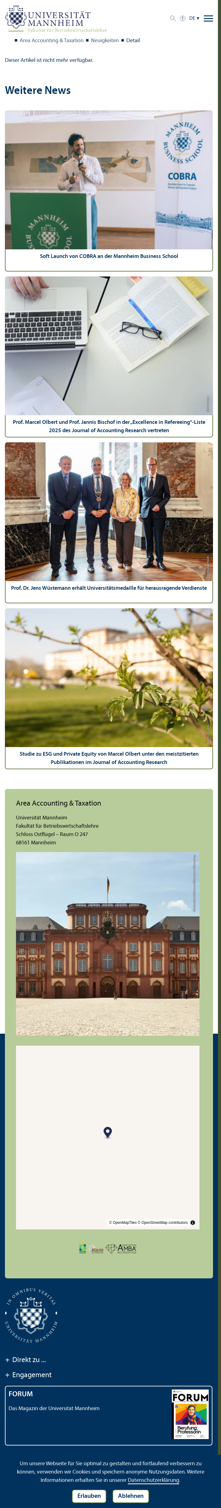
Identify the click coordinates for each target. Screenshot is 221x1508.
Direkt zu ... (25, 1360)
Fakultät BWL (8, 41)
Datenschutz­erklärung (153, 1480)
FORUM (21, 1394)
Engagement (28, 1375)
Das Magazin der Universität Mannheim (54, 1409)
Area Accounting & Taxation (52, 41)
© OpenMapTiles (123, 1222)
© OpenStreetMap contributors (163, 1222)
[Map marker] (108, 1133)
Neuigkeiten (105, 41)
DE (192, 18)
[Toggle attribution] (192, 1222)
